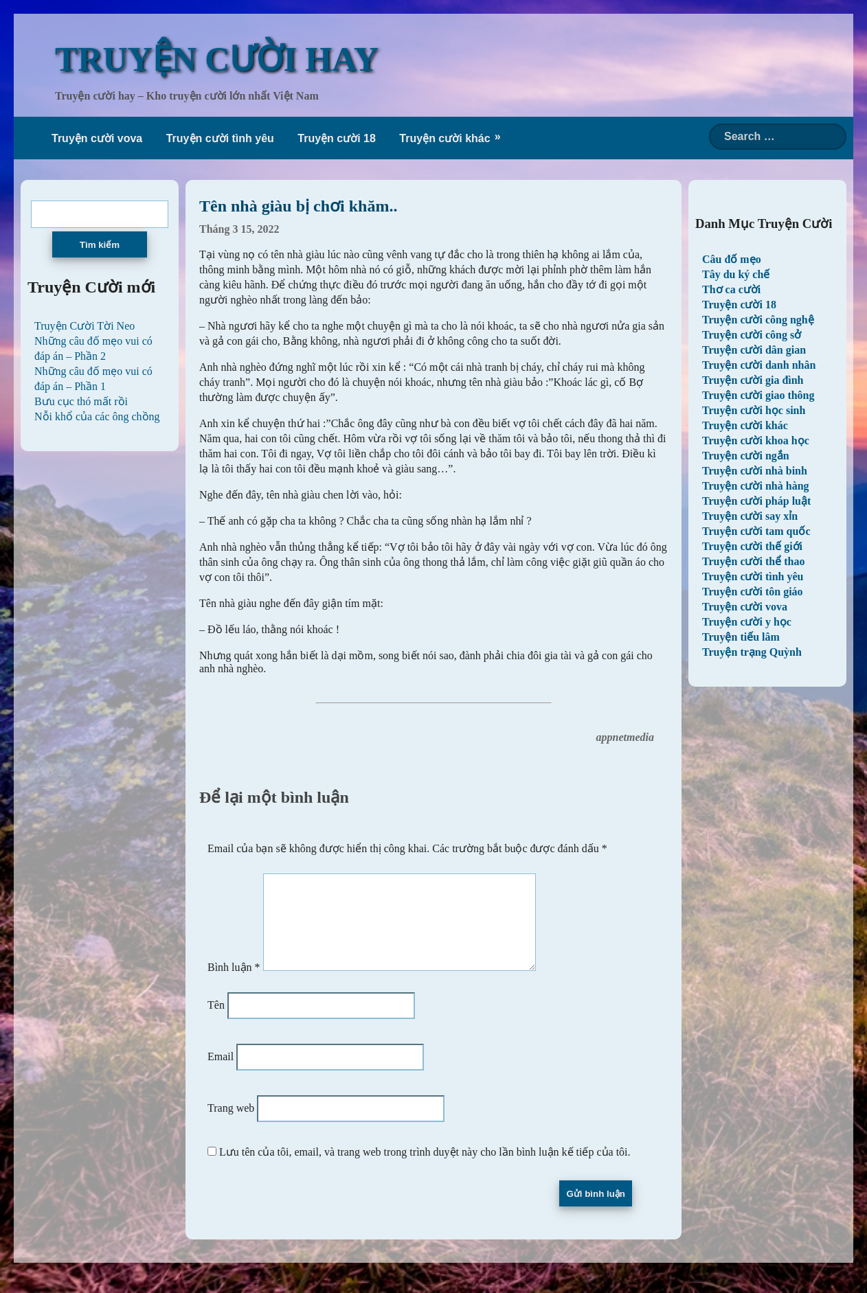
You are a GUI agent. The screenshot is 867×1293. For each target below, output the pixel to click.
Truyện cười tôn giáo (752, 591)
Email (220, 1073)
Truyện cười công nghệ (758, 319)
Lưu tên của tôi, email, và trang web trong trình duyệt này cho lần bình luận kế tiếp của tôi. (425, 1168)
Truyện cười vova (97, 138)
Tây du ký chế (735, 274)
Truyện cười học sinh (753, 410)
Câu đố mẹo (731, 259)
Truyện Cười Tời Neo (84, 326)
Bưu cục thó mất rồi (81, 401)
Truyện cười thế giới (752, 546)
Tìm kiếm (100, 245)
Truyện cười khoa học (755, 440)
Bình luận (233, 983)
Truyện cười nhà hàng (755, 486)
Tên (216, 1021)
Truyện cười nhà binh (754, 471)
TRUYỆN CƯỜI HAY (217, 59)
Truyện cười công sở (751, 335)
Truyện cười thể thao (753, 561)
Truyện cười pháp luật (756, 501)
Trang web (230, 1124)
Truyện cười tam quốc (756, 531)
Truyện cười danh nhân (758, 365)
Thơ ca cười (731, 289)
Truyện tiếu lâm (741, 637)
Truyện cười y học (746, 622)
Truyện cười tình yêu (220, 138)
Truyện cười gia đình (753, 380)
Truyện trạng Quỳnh (752, 652)
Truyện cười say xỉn (750, 516)
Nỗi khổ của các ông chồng (97, 416)
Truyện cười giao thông (758, 395)
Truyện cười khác (444, 138)
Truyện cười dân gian (754, 350)
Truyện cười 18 (336, 138)
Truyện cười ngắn (745, 455)
